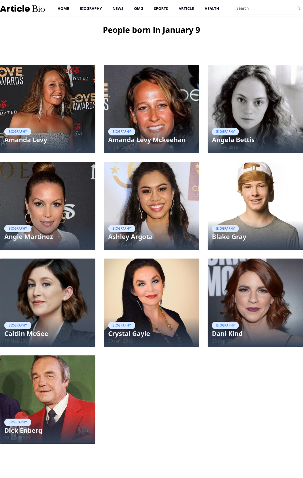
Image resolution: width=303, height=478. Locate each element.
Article (186, 8)
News (117, 8)
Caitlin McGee (26, 333)
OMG (138, 8)
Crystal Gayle (129, 333)
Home (63, 8)
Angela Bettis (233, 139)
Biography (91, 8)
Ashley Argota (130, 236)
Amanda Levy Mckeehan (147, 139)
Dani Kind (227, 333)
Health (212, 8)
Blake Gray (229, 236)
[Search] (263, 8)
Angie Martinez (28, 236)
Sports (161, 8)
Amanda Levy (25, 139)
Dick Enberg (23, 430)
